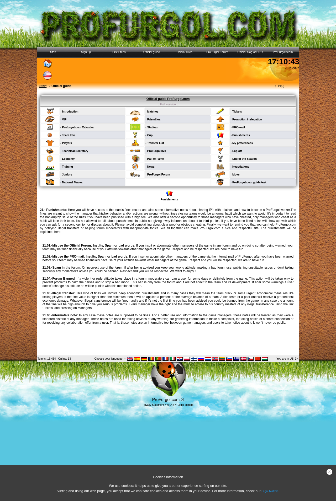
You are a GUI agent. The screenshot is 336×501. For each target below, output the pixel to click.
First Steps (119, 52)
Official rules (184, 52)
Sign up (86, 52)
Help (280, 86)
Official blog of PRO (249, 52)
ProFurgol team (283, 52)
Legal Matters (270, 491)
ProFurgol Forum (217, 52)
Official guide (151, 52)
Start (53, 52)
